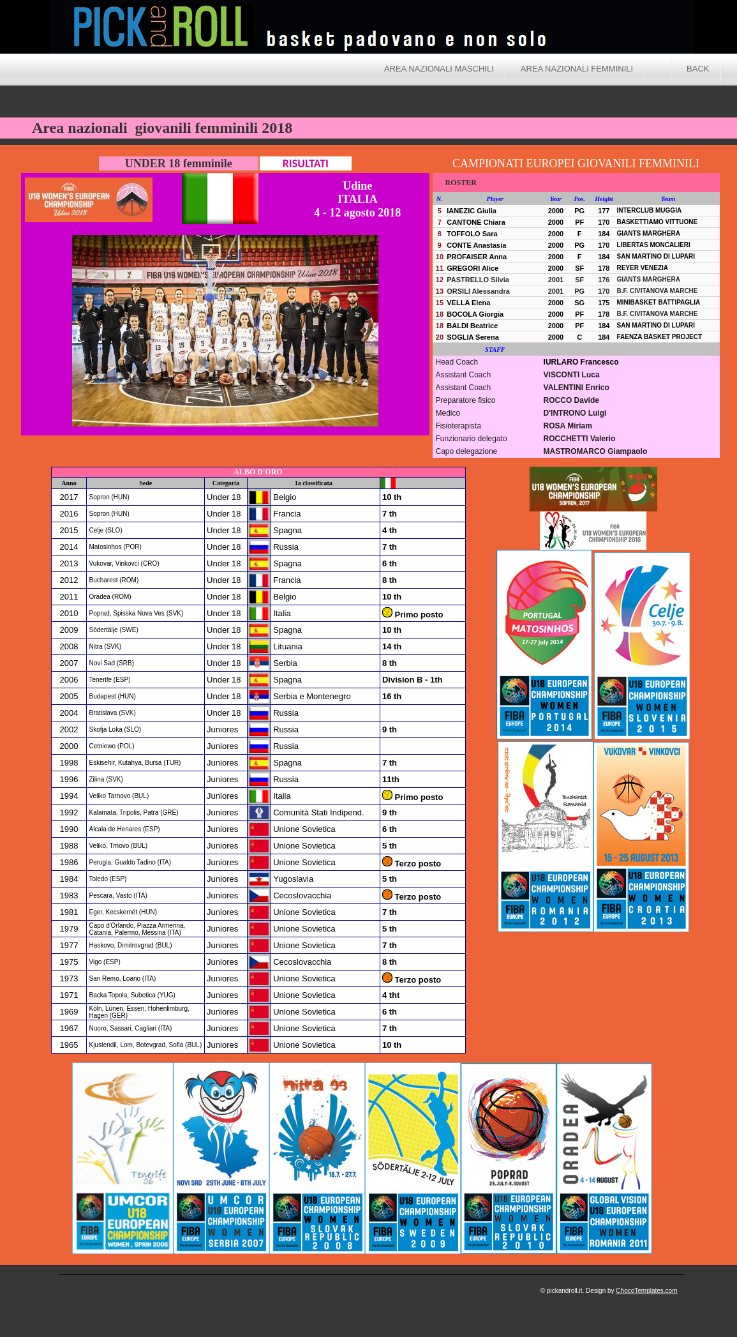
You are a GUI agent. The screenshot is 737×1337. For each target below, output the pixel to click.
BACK (698, 68)
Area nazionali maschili (439, 68)
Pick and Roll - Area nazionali (490, 28)
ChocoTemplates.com (646, 1290)
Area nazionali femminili (577, 68)
